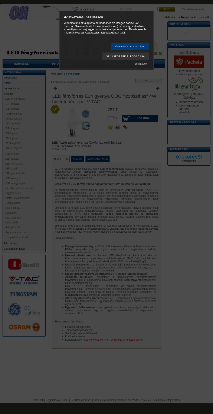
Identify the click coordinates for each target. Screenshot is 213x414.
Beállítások (140, 63)
